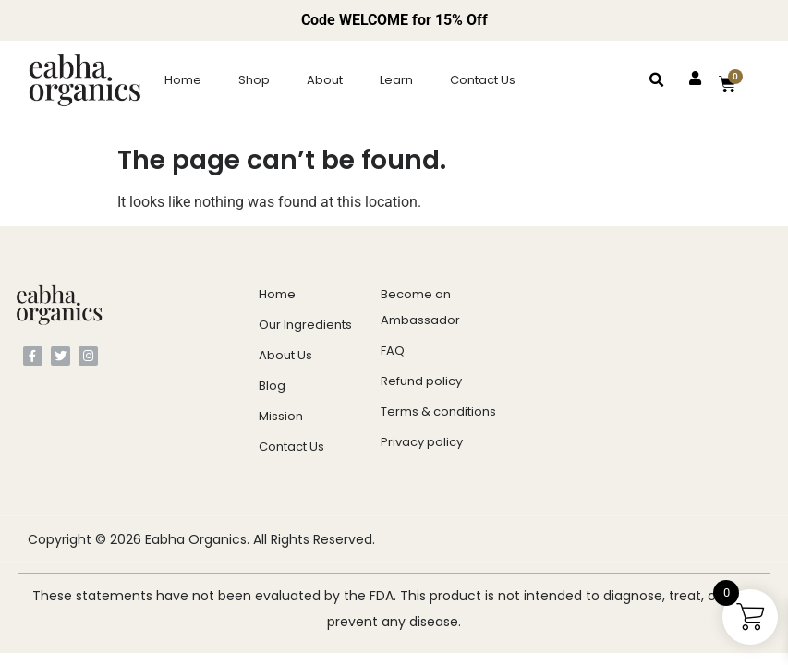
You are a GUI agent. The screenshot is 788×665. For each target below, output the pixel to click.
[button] (657, 80)
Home (182, 80)
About (325, 80)
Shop (254, 80)
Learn (396, 80)
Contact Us (482, 80)
